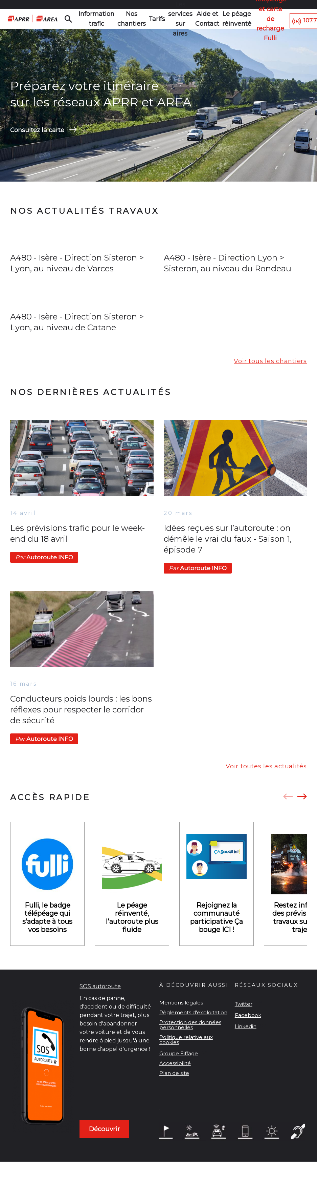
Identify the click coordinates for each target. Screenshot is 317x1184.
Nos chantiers (123, 19)
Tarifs (145, 19)
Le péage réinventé (217, 19)
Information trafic (93, 19)
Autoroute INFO (44, 575)
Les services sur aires (167, 19)
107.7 (296, 19)
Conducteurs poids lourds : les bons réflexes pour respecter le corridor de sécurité (81, 728)
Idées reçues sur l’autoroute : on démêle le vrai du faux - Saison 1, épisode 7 (228, 557)
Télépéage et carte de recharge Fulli (251, 19)
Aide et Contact (191, 19)
